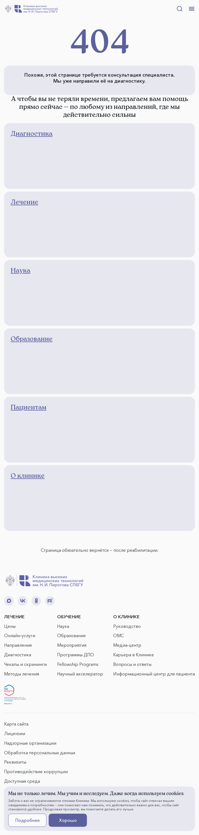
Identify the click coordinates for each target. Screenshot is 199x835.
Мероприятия (71, 645)
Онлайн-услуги (19, 635)
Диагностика (17, 654)
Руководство (127, 626)
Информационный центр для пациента (154, 674)
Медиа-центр (127, 645)
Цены (10, 626)
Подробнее (27, 820)
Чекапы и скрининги (25, 664)
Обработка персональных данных (39, 752)
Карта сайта (16, 724)
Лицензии (14, 733)
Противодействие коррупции (36, 771)
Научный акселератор (80, 674)
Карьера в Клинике (133, 654)
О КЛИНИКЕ (126, 616)
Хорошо (68, 820)
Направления (18, 645)
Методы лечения (21, 674)
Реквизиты (15, 762)
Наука (63, 626)
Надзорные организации (30, 743)
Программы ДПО (75, 654)
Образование (71, 635)
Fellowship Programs (77, 664)
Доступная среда (22, 781)
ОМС (118, 635)
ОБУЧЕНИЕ (69, 616)
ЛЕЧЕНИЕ (14, 616)
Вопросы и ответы (132, 664)
